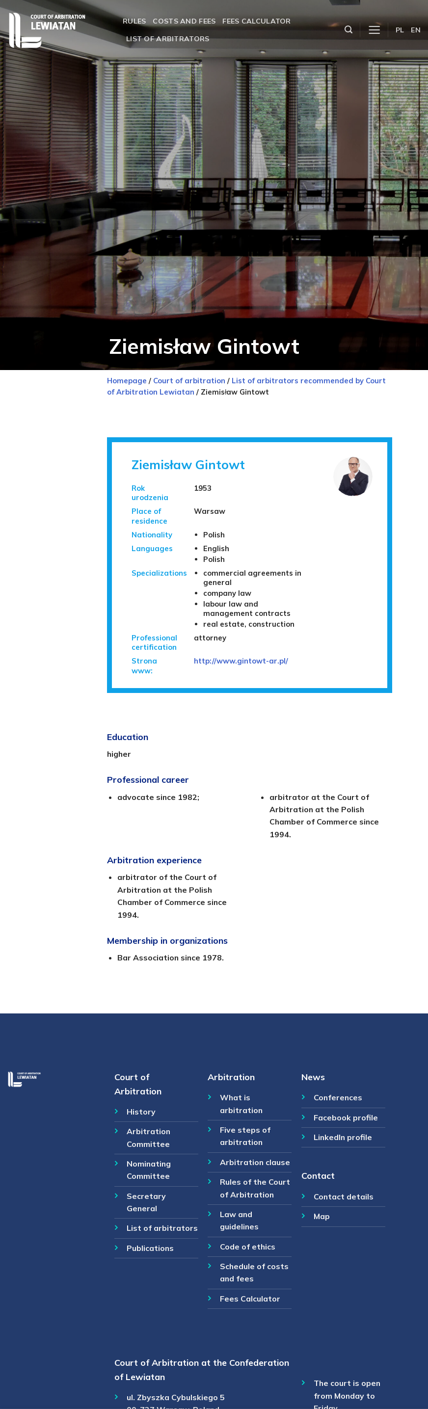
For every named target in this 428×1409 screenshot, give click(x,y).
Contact (318, 1175)
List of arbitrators (167, 38)
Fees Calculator (250, 1298)
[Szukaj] (348, 29)
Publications (150, 1248)
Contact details (344, 1196)
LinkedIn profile (343, 1137)
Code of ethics (247, 1246)
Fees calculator (256, 21)
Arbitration (231, 1076)
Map (322, 1216)
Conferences (338, 1097)
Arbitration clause (255, 1162)
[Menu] (374, 30)
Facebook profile (346, 1117)
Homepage (127, 380)
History (141, 1112)
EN (416, 30)
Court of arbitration (189, 380)
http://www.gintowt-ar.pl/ (241, 660)
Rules (134, 21)
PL (400, 30)
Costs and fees (184, 21)
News (313, 1076)
